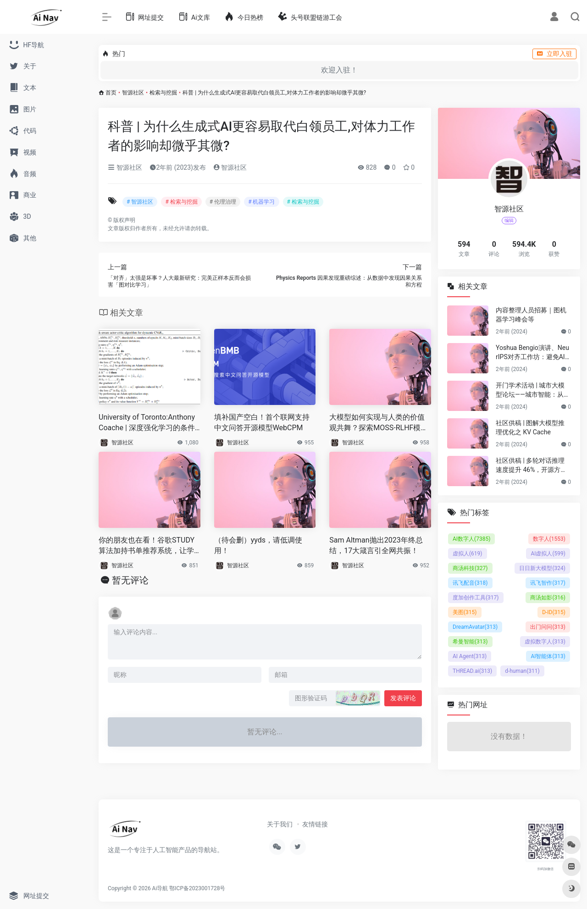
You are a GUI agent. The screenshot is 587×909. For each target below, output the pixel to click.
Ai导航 (160, 888)
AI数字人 (471, 539)
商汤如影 (547, 597)
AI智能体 (548, 656)
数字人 (549, 539)
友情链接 (315, 824)
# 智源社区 (140, 202)
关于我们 (280, 824)
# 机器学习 (261, 202)
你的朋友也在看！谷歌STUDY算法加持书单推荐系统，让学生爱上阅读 (146, 546)
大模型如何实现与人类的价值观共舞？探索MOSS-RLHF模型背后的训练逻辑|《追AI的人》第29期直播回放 (378, 423)
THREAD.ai (472, 671)
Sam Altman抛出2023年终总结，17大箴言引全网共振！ (375, 545)
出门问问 (547, 627)
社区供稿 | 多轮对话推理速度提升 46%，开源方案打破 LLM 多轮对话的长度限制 (532, 465)
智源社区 (133, 92)
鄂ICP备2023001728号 (197, 888)
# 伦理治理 (223, 202)
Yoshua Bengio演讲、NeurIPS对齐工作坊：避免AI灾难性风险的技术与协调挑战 (532, 352)
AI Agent (470, 656)
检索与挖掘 (163, 92)
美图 (465, 612)
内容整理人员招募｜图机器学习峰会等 (531, 314)
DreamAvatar (475, 627)
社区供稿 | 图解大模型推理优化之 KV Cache (530, 427)
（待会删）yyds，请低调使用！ (258, 545)
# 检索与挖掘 (181, 202)
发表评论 (403, 698)
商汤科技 (470, 568)
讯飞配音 (470, 583)
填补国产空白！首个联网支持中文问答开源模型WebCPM (262, 422)
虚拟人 (467, 553)
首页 (110, 92)
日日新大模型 (542, 568)
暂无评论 (130, 580)
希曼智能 (470, 641)
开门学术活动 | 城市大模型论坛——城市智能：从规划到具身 (533, 390)
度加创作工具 (476, 597)
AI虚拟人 (548, 553)
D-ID (553, 612)
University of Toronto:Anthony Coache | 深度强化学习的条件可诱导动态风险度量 (147, 423)
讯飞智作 (547, 583)
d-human (522, 671)
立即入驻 (554, 53)
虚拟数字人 (545, 641)
